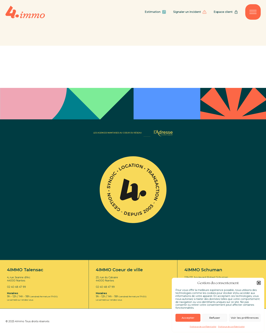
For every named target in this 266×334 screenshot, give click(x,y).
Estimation (155, 12)
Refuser (214, 317)
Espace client (226, 12)
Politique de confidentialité (203, 326)
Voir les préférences (245, 317)
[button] (259, 283)
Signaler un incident (190, 12)
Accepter (188, 317)
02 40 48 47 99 (16, 286)
